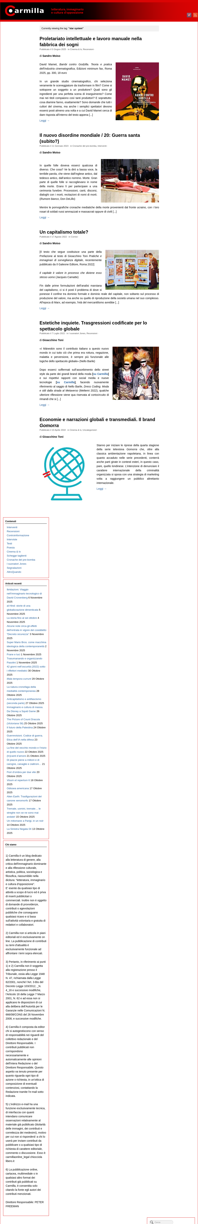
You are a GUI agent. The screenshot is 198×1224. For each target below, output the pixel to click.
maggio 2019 (171, 389)
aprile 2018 (170, 441)
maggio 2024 (171, 145)
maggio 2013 (171, 681)
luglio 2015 (170, 575)
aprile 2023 (170, 198)
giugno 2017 (171, 482)
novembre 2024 (173, 121)
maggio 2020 (171, 340)
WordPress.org (172, 1214)
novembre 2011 (173, 754)
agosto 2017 (171, 474)
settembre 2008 (173, 908)
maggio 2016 (171, 535)
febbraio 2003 (171, 1180)
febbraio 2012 (171, 742)
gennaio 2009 (171, 892)
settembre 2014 (173, 616)
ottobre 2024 (171, 125)
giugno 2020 (171, 336)
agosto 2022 (171, 230)
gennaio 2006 (171, 1038)
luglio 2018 (170, 429)
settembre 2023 (173, 178)
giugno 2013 (171, 677)
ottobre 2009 (171, 855)
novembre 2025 (173, 72)
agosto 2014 (171, 620)
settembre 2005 (173, 1054)
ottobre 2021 (171, 271)
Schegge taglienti (16, 64)
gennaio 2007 (171, 989)
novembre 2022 (173, 218)
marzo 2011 (170, 786)
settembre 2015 (173, 567)
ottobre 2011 (171, 758)
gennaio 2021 (171, 307)
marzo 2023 (170, 202)
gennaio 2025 (171, 113)
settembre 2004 (173, 1103)
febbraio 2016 (171, 547)
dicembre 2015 (172, 555)
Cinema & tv (78, 49)
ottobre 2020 (171, 320)
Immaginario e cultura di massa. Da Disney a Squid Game (20, 260)
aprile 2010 (170, 831)
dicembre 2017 (172, 458)
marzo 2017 (170, 494)
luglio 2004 (170, 1111)
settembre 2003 (173, 1152)
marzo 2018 (170, 445)
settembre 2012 (173, 713)
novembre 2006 (173, 997)
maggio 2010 (171, 827)
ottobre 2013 (171, 661)
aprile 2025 (170, 101)
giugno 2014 (171, 628)
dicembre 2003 (172, 1139)
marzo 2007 (170, 981)
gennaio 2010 (171, 843)
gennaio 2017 (171, 502)
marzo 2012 (170, 738)
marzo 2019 (170, 397)
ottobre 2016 (171, 514)
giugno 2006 (171, 1018)
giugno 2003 (171, 1164)
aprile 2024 (170, 149)
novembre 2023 (173, 170)
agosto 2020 (171, 328)
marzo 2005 (170, 1079)
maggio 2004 (171, 1119)
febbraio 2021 (171, 303)
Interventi (104, 150)
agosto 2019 (171, 376)
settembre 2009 (173, 859)
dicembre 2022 (172, 214)
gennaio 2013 (171, 697)
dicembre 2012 (172, 701)
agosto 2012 (171, 717)
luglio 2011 (170, 770)
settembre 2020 (173, 324)
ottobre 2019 (171, 368)
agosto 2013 (171, 669)
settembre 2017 (173, 470)
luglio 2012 (170, 721)
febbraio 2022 (171, 255)
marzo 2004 (170, 1127)
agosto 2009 (171, 863)
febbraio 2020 (171, 352)
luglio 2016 (170, 527)
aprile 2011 (170, 782)
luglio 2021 (170, 283)
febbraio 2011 (171, 790)
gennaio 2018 (171, 454)
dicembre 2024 (172, 117)
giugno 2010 (171, 823)
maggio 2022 (171, 243)
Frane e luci (13, 183)
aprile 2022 (170, 247)
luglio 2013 (170, 673)
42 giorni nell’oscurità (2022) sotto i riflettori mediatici (19, 208)
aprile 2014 (170, 636)
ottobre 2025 (171, 76)
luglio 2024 (170, 137)
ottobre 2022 (171, 222)
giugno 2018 (171, 433)
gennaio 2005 (171, 1087)
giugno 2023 (171, 190)
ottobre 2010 (171, 807)
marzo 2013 (170, 689)
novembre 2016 (173, 510)
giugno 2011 (171, 774)
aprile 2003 (170, 1172)
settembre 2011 (173, 762)
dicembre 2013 (172, 652)
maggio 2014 (171, 632)
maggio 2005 (171, 1070)
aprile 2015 (170, 587)
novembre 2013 (173, 656)
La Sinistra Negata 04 (19, 406)
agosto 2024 (171, 133)
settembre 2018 (173, 421)
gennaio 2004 (171, 1135)
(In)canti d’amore (16, 317)
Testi (9, 52)
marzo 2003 (170, 1176)
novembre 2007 (173, 949)
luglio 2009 (170, 868)
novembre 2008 (173, 900)
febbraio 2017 (171, 498)
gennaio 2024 (171, 161)
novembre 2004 (173, 1095)
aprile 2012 (170, 734)
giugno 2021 (171, 287)
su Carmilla (81, 399)
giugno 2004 (171, 1115)
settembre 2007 (173, 957)
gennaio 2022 (171, 259)
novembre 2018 (173, 413)
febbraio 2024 (171, 157)
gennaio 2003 (171, 1184)
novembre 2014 (173, 608)
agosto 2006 (171, 1010)
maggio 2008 (171, 924)
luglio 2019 (170, 381)
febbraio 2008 (171, 936)
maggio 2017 (171, 486)
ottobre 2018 (171, 417)
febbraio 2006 (171, 1034)
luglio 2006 (170, 1014)
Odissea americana (18, 358)
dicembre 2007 (172, 945)
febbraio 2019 (171, 401)
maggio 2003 (171, 1168)
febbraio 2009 (171, 888)
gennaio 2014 (171, 648)
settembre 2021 (173, 275)
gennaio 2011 (171, 794)
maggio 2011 (171, 778)
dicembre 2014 (172, 604)
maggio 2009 (171, 876)
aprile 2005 (170, 1074)
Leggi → (47, 124)
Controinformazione (18, 44)
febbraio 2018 (171, 450)
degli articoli (173, 1206)
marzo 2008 (170, 932)
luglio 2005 (170, 1062)
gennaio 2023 (171, 210)
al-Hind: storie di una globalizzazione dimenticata (18, 122)
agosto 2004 (171, 1107)
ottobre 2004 (171, 1099)
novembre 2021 (173, 267)
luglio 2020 (170, 332)
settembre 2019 (173, 372)
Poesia (11, 56)
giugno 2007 (171, 969)
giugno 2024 (171, 141)
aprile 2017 (170, 490)
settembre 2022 (173, 226)
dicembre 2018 (172, 409)
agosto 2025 (171, 84)
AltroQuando (14, 80)
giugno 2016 (171, 531)
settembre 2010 (173, 811)
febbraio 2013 (171, 693)
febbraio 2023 (171, 206)
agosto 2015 (171, 571)
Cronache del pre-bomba (87, 150)
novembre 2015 (173, 559)
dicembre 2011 (172, 750)
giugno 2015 (171, 579)
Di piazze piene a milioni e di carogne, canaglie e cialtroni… (20, 329)
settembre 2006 (173, 1005)
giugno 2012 (171, 725)
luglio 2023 (170, 186)
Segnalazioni (14, 76)
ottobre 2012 (171, 709)
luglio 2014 (170, 624)
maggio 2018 (171, 437)
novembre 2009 (173, 851)
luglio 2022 (170, 234)
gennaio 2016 (171, 551)
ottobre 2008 (171, 904)
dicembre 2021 (172, 263)
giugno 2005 (171, 1066)
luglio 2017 (170, 478)
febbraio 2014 (171, 644)
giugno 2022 (171, 238)
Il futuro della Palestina (20, 285)
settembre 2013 (173, 665)
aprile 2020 (170, 344)
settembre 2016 (173, 519)
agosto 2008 (171, 912)
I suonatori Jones (79, 346)
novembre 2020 (173, 316)
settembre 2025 (173, 80)
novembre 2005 (173, 1046)
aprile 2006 (170, 1026)
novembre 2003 (173, 1143)
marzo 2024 (170, 153)
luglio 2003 (170, 1160)
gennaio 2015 (171, 600)
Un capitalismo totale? (66, 240)
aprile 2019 (170, 393)
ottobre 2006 (171, 1001)
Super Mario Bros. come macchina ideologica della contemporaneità (20, 171)
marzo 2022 (170, 251)
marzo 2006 (170, 1030)
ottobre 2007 (171, 953)
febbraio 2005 (171, 1083)
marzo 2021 (170, 299)
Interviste (12, 48)
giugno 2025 (171, 92)
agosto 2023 (171, 182)
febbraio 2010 (171, 839)
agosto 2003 (171, 1156)
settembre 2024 (173, 129)
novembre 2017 (173, 462)
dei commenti (174, 1210)
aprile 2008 (170, 928)
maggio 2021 (171, 291)
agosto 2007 (171, 961)
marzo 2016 (170, 543)
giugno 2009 (171, 872)
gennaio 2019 (171, 405)
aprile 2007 (170, 977)
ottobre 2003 (171, 1148)
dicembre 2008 (172, 896)
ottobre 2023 (171, 174)
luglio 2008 (170, 916)
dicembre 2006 (172, 993)
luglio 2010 (170, 819)
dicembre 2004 (172, 1091)
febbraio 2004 (171, 1131)
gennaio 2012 (171, 746)
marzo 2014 (170, 640)
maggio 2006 (171, 1022)
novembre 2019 (173, 364)
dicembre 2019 (172, 360)
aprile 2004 (170, 1123)
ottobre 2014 (171, 612)
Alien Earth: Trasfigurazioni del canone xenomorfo (17, 370)
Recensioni (90, 49)
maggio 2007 (171, 973)
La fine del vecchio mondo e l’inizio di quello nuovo (21, 309)
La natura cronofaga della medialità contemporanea (18, 232)
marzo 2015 (170, 592)
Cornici (76, 245)
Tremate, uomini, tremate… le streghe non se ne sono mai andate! (21, 386)
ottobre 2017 (171, 466)
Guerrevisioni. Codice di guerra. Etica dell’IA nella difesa (21, 297)
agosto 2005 (171, 1058)
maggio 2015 (171, 583)
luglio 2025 (170, 88)
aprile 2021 (170, 295)
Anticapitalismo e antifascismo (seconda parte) (19, 248)
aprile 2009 (170, 880)
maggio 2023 (171, 194)
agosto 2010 (171, 815)
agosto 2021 (171, 279)
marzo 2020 (170, 348)
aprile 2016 (170, 539)
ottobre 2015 (171, 563)
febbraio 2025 (171, 109)
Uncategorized (92, 447)
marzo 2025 (170, 105)
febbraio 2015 (171, 596)
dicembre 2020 (172, 312)
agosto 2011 (171, 766)
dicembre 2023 (172, 165)
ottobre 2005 (171, 1050)
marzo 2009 (170, 884)
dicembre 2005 (172, 1042)
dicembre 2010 (172, 799)
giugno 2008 (171, 920)
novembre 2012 (173, 705)
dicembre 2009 (172, 847)
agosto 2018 (171, 425)
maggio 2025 (171, 96)
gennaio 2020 (171, 356)
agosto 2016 (171, 523)
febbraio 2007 (171, 985)
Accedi (168, 1202)
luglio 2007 (170, 965)
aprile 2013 (170, 685)
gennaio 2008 (171, 941)
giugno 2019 (171, 385)
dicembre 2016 (172, 506)
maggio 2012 (171, 730)
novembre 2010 (173, 803)
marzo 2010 (170, 835)
